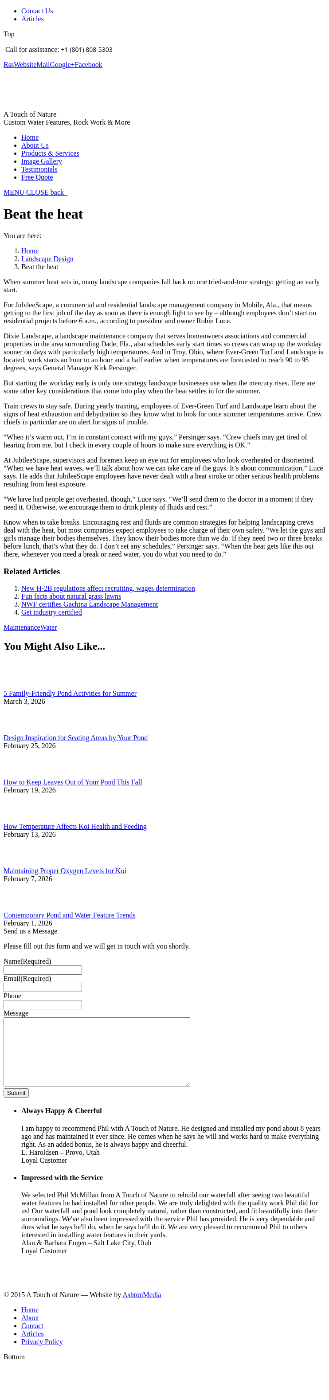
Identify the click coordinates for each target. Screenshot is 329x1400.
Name (27, 961)
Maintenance (22, 627)
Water (48, 627)
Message (16, 1013)
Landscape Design (47, 259)
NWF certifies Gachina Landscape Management (89, 604)
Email (27, 978)
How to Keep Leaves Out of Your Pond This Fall (73, 782)
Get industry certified (51, 612)
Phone (12, 996)
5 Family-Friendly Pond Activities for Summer (70, 693)
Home (30, 251)
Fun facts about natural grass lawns (71, 596)
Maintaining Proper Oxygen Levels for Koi (65, 871)
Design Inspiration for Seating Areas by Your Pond (76, 737)
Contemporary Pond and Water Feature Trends (69, 915)
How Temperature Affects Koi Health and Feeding (75, 826)
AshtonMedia (141, 1308)
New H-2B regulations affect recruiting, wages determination (108, 588)
